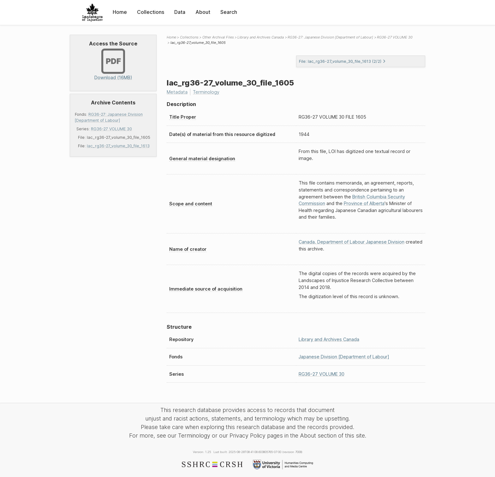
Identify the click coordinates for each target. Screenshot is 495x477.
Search (228, 12)
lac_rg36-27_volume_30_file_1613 (118, 146)
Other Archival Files (218, 37)
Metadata (177, 92)
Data (179, 12)
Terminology (206, 92)
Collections (150, 12)
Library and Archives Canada (260, 37)
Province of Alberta (364, 203)
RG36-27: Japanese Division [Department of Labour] (330, 37)
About (202, 12)
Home (120, 12)
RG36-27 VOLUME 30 (111, 129)
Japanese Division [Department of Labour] (344, 356)
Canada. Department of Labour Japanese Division (351, 241)
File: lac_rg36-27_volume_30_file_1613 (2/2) (342, 61)
